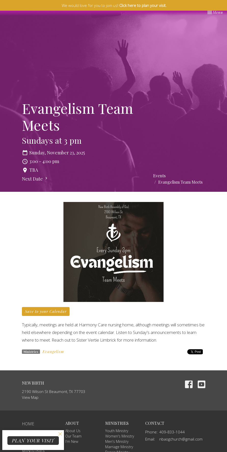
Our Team (73, 436)
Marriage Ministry (119, 446)
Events (159, 175)
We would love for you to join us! (114, 5)
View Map (30, 397)
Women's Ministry (119, 436)
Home (28, 424)
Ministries (117, 423)
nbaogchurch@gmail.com (181, 439)
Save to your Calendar (45, 311)
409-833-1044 (172, 431)
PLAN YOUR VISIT (33, 441)
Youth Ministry (116, 430)
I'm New (71, 441)
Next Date (35, 179)
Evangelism (53, 351)
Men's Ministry (116, 441)
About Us (73, 430)
